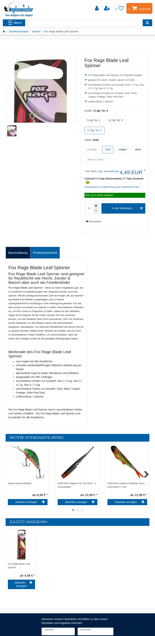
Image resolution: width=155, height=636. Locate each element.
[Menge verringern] (96, 211)
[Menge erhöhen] (96, 205)
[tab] (18, 253)
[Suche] (147, 22)
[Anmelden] (97, 8)
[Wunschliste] (120, 8)
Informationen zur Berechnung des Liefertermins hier (111, 187)
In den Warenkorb (127, 208)
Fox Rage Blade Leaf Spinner (19, 566)
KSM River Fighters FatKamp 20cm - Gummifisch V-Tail (126, 485)
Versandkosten (111, 171)
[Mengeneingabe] (88, 208)
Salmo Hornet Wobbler (20, 483)
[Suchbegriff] (85, 22)
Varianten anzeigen (30, 502)
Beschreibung (18, 253)
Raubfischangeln (18, 31)
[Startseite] (4, 31)
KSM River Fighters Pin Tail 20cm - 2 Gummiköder (77, 485)
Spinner (36, 31)
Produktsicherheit (45, 253)
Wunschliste (93, 221)
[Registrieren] (107, 8)
